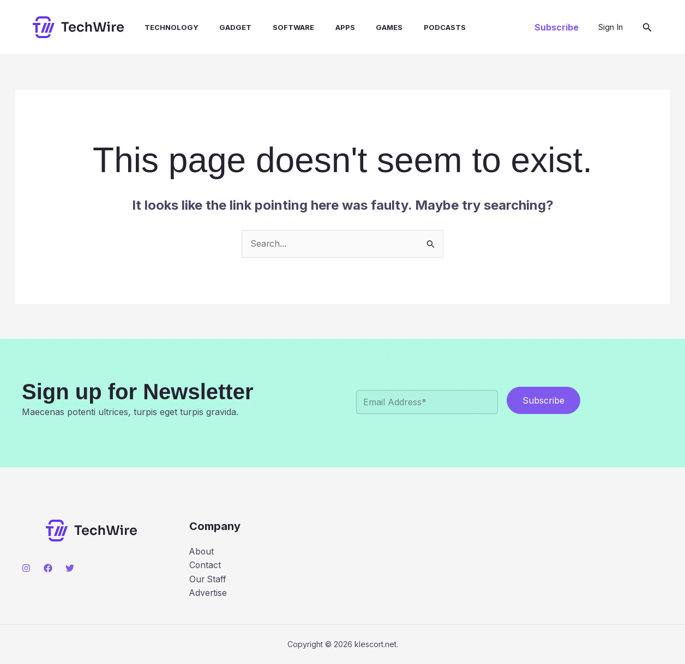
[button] (556, 27)
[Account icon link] (610, 27)
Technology (162, 27)
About (202, 551)
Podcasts (417, 27)
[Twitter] (69, 568)
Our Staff (208, 579)
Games (365, 27)
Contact (205, 565)
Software (277, 27)
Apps (325, 27)
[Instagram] (26, 568)
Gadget (223, 27)
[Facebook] (48, 568)
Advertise (208, 593)
